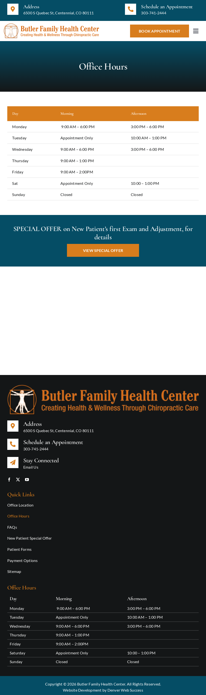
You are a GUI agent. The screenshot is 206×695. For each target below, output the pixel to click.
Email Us (30, 464)
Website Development (82, 687)
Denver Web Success (125, 687)
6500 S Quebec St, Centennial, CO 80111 (58, 12)
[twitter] (18, 476)
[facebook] (9, 476)
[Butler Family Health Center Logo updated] (51, 25)
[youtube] (27, 476)
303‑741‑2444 (153, 12)
